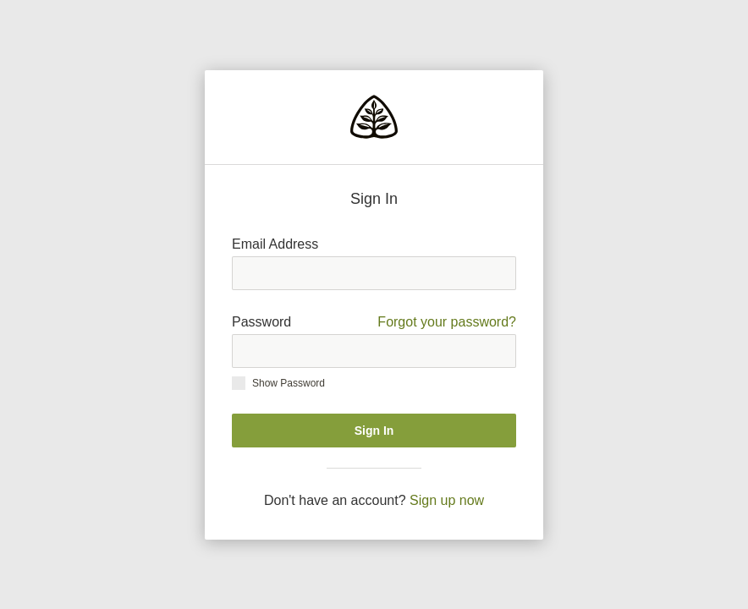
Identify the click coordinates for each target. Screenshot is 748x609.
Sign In (374, 430)
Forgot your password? (446, 322)
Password (374, 322)
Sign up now (447, 500)
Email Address (275, 244)
